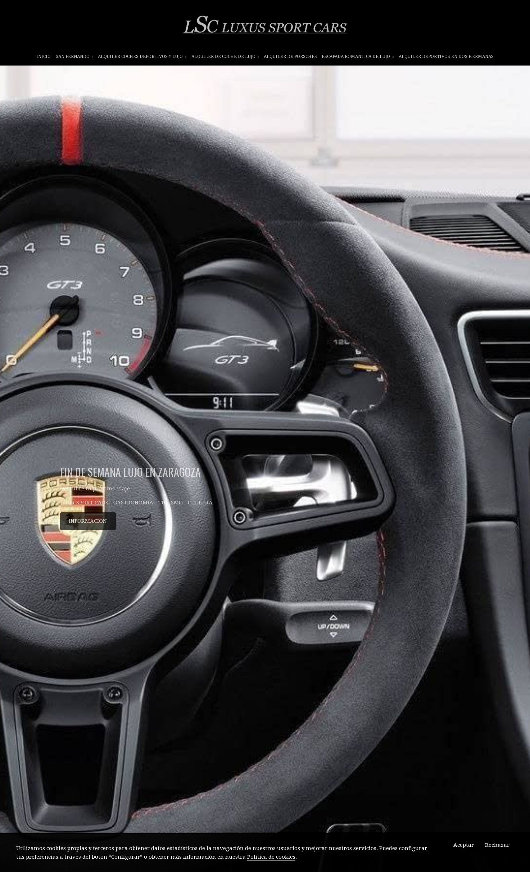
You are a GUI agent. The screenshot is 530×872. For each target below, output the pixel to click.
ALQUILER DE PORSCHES (290, 56)
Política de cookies (271, 857)
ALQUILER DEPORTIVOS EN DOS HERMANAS (446, 56)
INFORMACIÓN (88, 521)
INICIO (43, 56)
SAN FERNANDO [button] (74, 56)
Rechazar (497, 845)
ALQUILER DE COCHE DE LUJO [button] (225, 56)
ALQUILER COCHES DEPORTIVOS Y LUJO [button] (142, 56)
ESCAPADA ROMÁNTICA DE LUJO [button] (358, 56)
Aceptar (463, 845)
